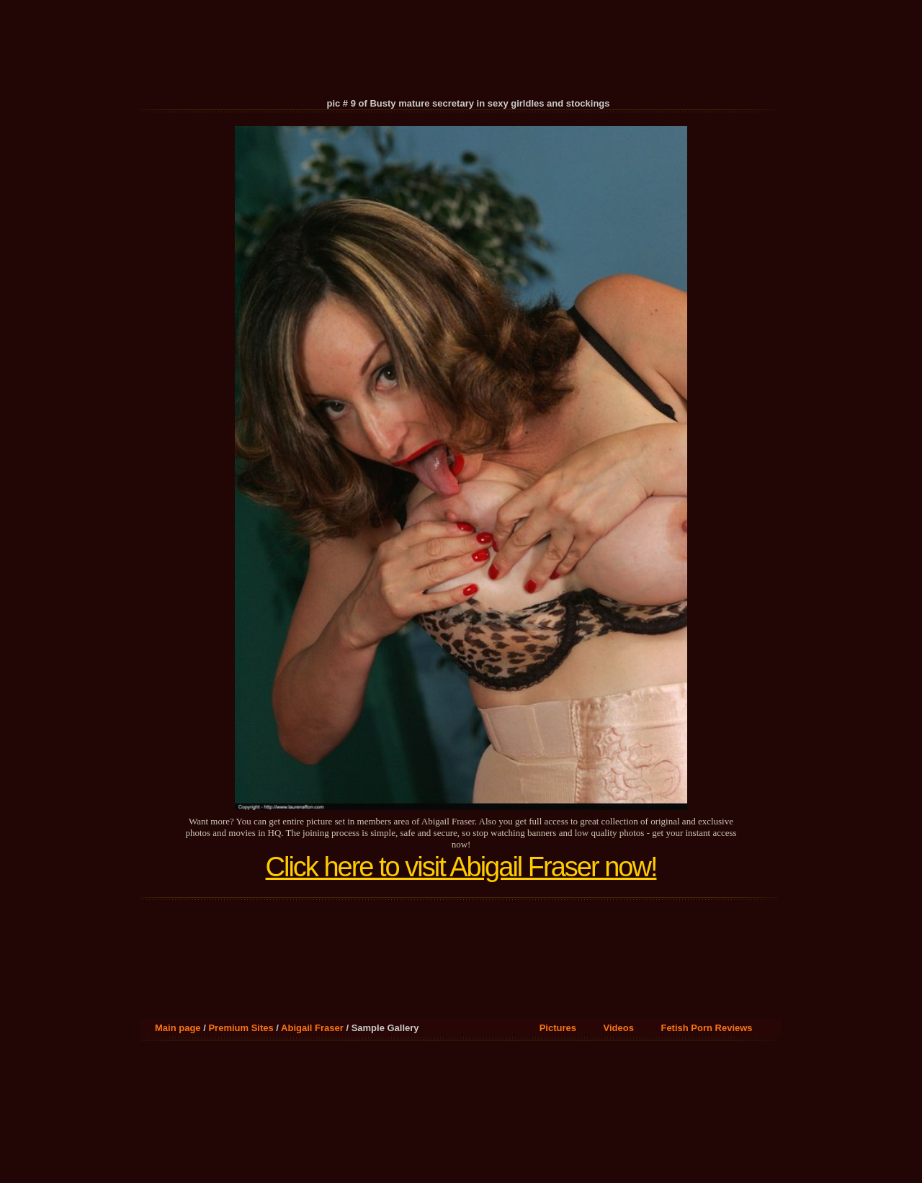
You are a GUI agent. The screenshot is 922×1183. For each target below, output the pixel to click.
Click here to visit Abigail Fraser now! (461, 867)
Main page (178, 1027)
